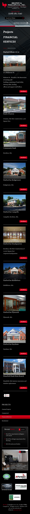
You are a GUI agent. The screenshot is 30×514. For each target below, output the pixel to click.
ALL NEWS (23, 429)
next (7, 395)
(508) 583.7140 (15, 13)
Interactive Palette (17, 510)
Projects (5, 48)
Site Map (5, 504)
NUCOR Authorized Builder (13, 444)
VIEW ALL (23, 451)
